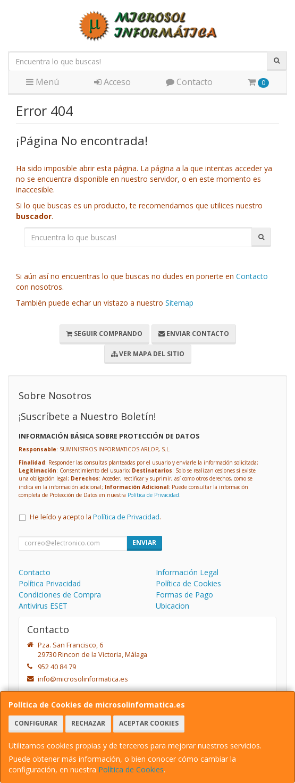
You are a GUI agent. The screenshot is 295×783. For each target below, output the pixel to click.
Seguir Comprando (104, 333)
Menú (42, 82)
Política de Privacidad (153, 495)
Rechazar (88, 723)
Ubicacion (172, 606)
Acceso (112, 82)
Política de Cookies (131, 769)
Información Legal (187, 572)
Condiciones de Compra (60, 595)
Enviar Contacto (193, 333)
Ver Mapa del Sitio (147, 353)
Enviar (144, 542)
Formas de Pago (184, 595)
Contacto (189, 82)
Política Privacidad (50, 583)
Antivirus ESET (43, 606)
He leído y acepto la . (95, 516)
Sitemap (179, 303)
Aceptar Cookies (149, 723)
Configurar (35, 723)
